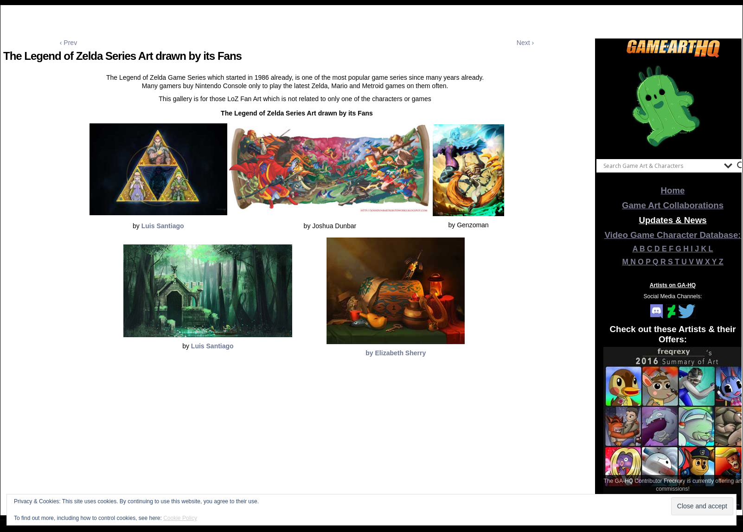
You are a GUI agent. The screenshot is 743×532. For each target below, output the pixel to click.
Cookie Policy (180, 518)
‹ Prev (68, 42)
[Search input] (661, 165)
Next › (525, 42)
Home (673, 190)
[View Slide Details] (673, 106)
